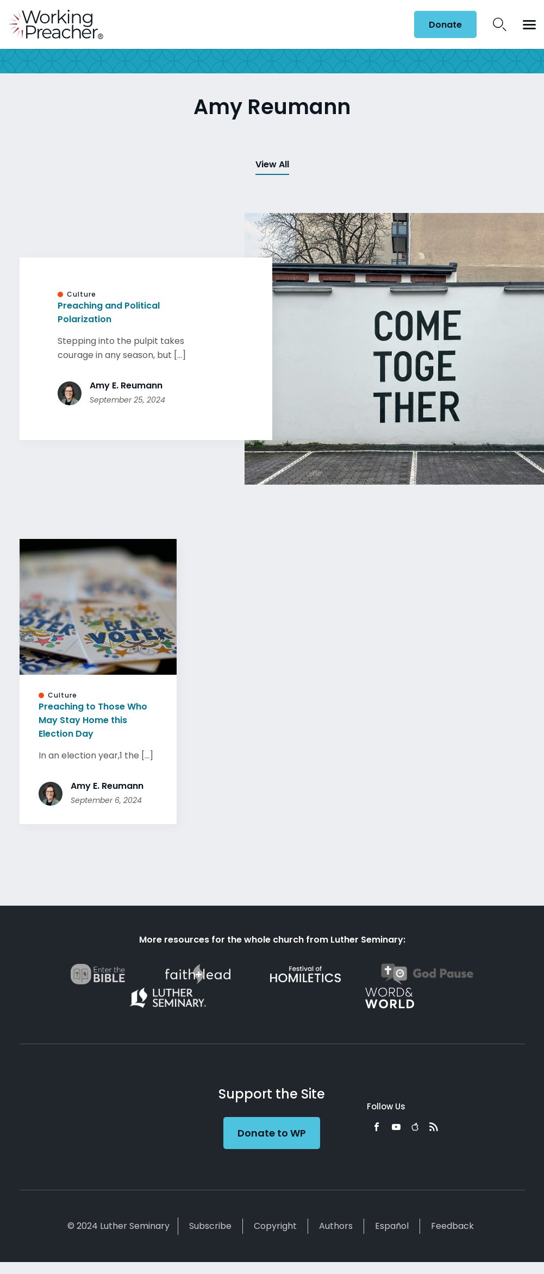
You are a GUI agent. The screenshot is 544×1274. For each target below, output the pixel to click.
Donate (445, 24)
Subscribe (210, 1226)
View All (272, 164)
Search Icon (500, 24)
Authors (336, 1226)
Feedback (452, 1226)
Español (392, 1226)
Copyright (275, 1226)
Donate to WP (271, 1133)
